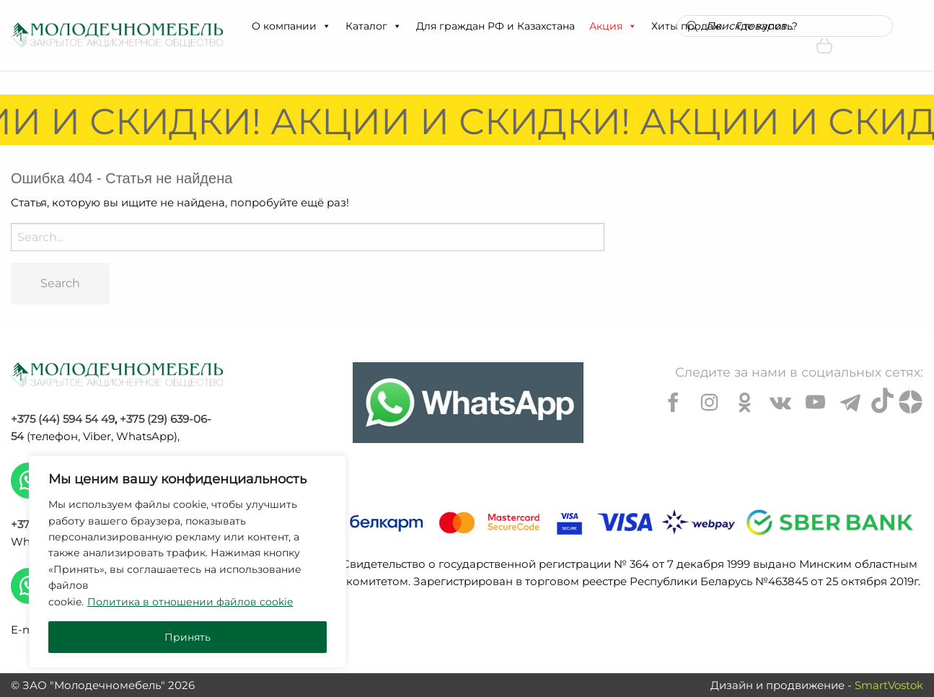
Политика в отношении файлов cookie (190, 601)
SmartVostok (889, 685)
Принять (187, 637)
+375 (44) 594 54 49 (63, 419)
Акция (613, 26)
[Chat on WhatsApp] (468, 402)
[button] (326, 26)
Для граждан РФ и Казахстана (495, 25)
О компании (291, 26)
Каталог (373, 26)
